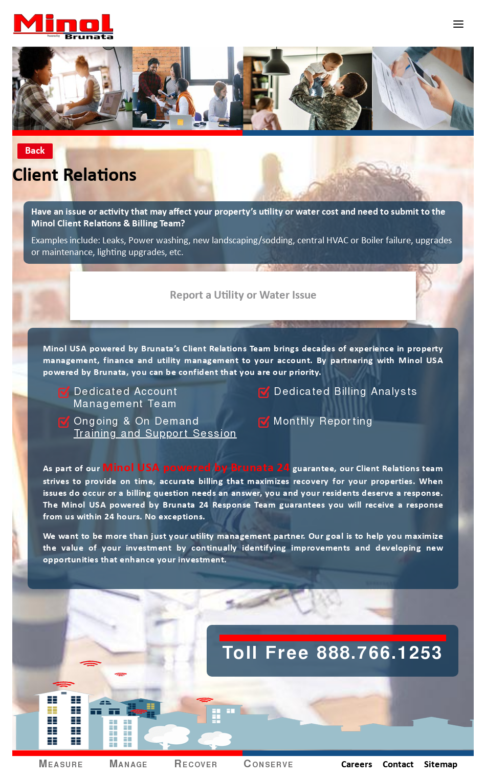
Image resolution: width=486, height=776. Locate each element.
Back (35, 151)
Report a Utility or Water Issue (243, 295)
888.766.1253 (380, 654)
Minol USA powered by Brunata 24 (196, 468)
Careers (356, 765)
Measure (61, 765)
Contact (398, 765)
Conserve (268, 765)
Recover (195, 765)
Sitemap (440, 765)
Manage (128, 765)
